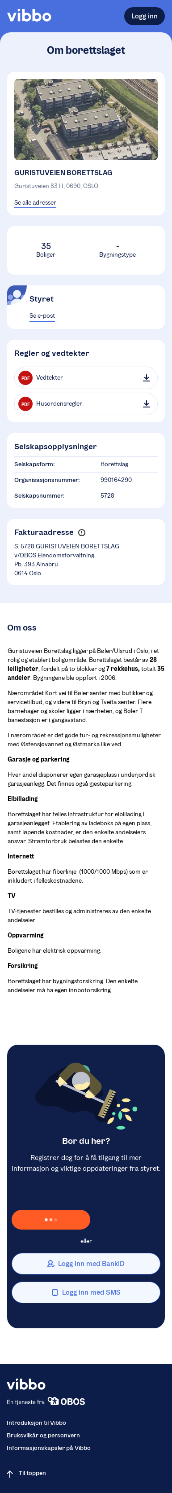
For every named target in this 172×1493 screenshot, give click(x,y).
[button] (81, 532)
